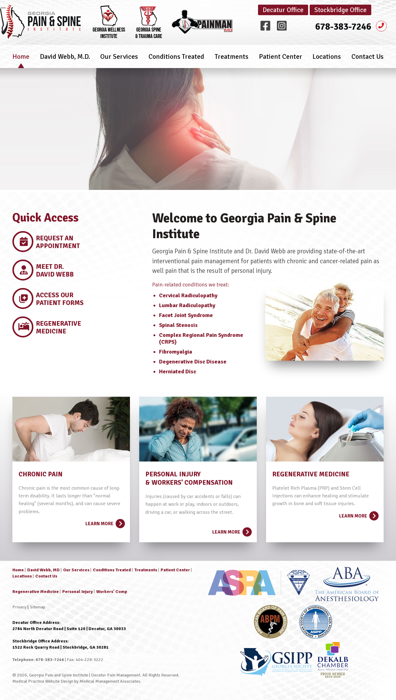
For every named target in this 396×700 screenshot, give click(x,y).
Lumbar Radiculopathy (187, 305)
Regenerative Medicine (35, 591)
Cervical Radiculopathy (188, 295)
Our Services (119, 60)
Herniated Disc (177, 371)
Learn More (104, 521)
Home (20, 60)
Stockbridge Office (340, 10)
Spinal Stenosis (178, 325)
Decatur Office (283, 10)
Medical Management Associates (110, 681)
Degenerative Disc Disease (192, 361)
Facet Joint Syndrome (186, 315)
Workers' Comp (111, 591)
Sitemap (37, 607)
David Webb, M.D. (65, 60)
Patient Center (280, 60)
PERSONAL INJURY (172, 474)
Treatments (231, 60)
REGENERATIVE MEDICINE (310, 474)
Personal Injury (77, 591)
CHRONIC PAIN (40, 474)
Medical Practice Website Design (42, 681)
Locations (326, 60)
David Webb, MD (43, 570)
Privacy (19, 607)
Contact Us (367, 60)
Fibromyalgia (175, 351)
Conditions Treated (176, 60)
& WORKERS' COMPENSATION (189, 483)
